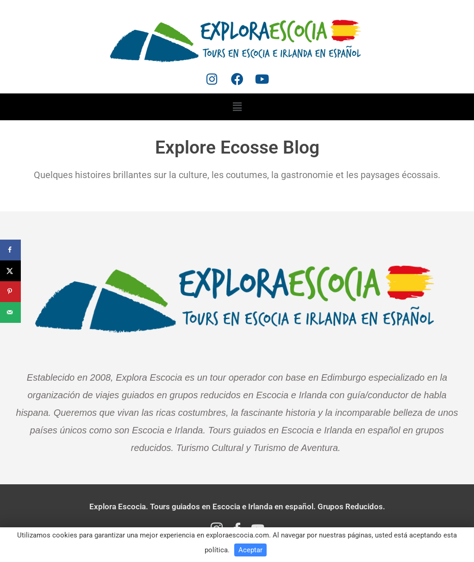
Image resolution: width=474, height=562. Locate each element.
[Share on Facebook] (10, 250)
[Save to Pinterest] (10, 291)
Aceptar (250, 550)
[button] (237, 106)
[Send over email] (10, 312)
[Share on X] (10, 270)
